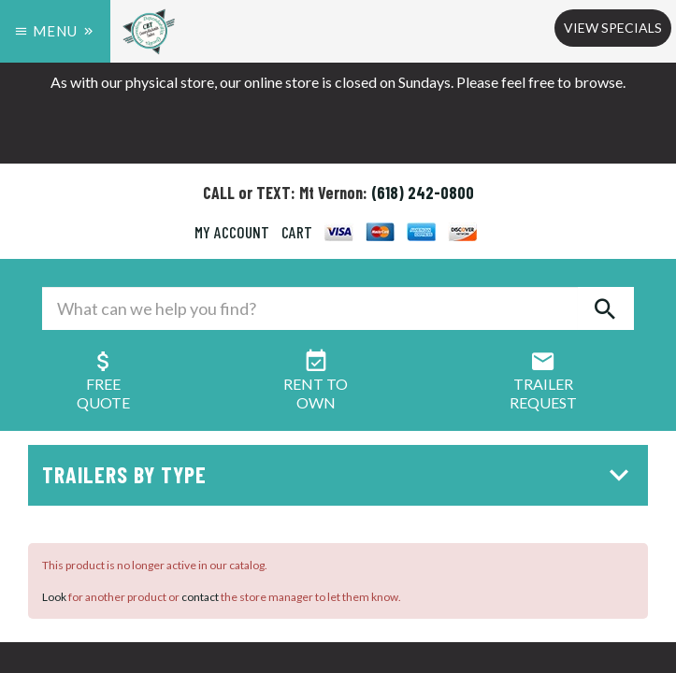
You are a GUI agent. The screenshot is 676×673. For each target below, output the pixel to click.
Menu (55, 30)
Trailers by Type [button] (340, 474)
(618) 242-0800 (422, 192)
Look (54, 597)
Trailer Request (543, 383)
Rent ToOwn (315, 383)
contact (200, 597)
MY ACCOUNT (231, 232)
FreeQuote (103, 383)
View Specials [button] (613, 28)
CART (296, 232)
